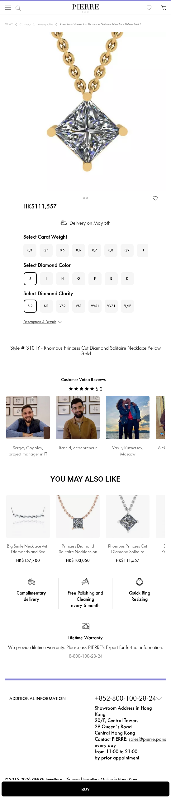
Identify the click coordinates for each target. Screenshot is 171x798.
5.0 (85, 389)
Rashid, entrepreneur (78, 448)
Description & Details (39, 322)
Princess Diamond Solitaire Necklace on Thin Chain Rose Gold (78, 550)
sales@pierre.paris (147, 739)
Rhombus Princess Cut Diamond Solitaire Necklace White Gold (127, 550)
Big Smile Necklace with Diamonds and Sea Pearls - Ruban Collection (28, 550)
